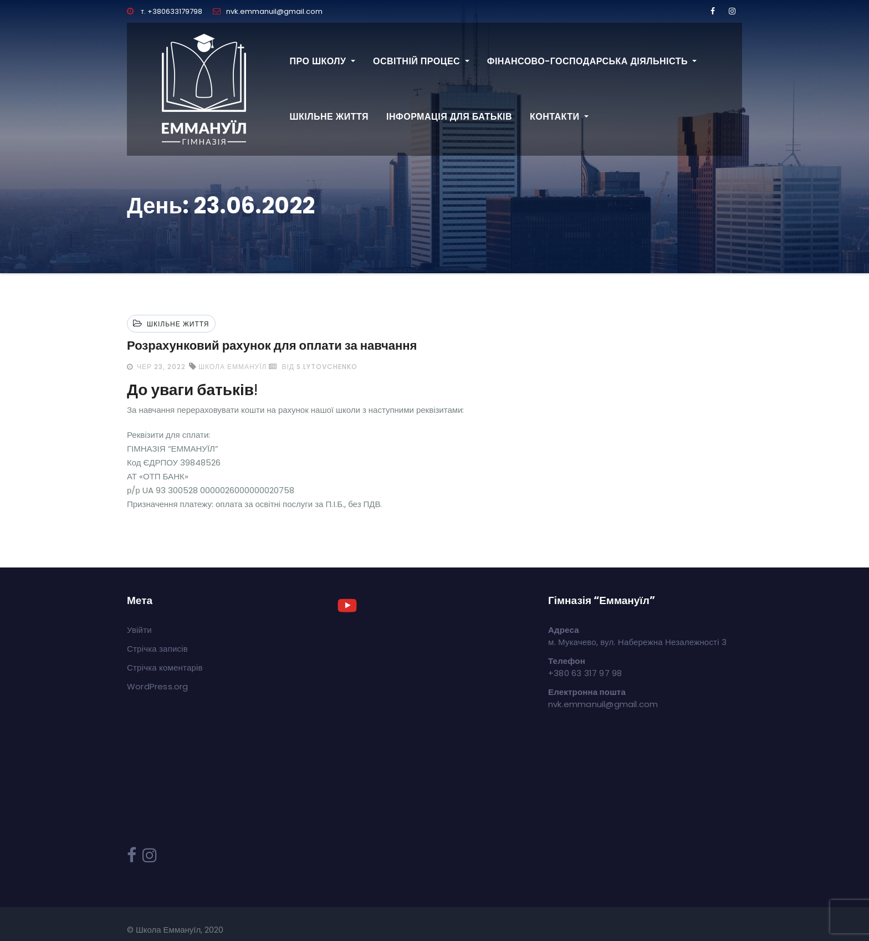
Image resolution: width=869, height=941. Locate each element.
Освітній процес (421, 61)
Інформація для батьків (449, 116)
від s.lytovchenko (313, 366)
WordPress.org (157, 686)
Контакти (559, 116)
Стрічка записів (157, 648)
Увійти (139, 630)
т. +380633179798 (164, 11)
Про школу (323, 61)
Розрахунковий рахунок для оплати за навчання (272, 345)
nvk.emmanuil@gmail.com (268, 11)
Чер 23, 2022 (160, 366)
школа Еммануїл (232, 366)
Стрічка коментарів (165, 667)
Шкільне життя (329, 116)
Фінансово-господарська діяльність (592, 61)
